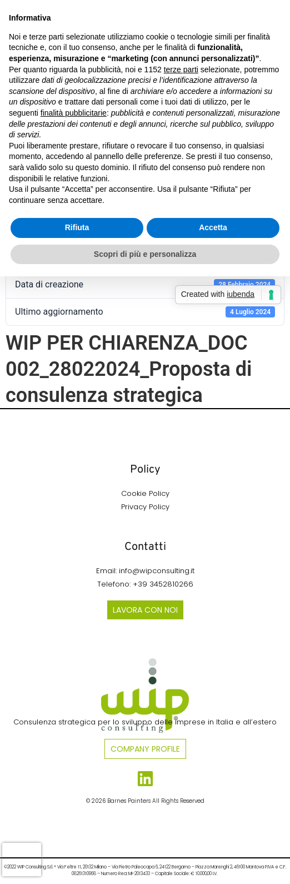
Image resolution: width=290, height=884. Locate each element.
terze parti (181, 69)
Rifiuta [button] (77, 227)
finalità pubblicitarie (74, 112)
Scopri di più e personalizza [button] (145, 254)
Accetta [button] (213, 227)
